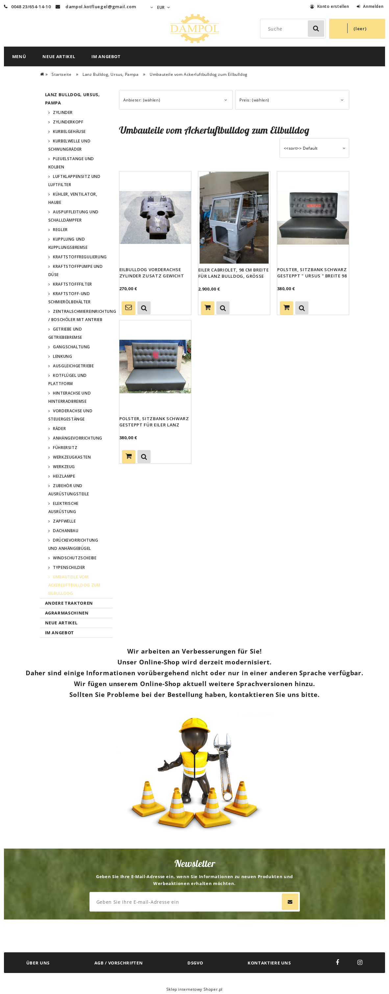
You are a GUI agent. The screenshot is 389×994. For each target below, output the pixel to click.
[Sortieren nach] (314, 148)
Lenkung (62, 356)
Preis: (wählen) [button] (254, 100)
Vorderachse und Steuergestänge (70, 415)
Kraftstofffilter (72, 284)
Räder (59, 428)
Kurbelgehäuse (69, 131)
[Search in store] (294, 28)
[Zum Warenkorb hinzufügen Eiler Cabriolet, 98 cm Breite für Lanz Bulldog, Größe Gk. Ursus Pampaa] (207, 308)
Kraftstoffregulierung (80, 257)
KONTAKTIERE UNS (269, 963)
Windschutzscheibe (74, 558)
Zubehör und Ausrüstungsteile (68, 490)
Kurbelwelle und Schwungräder (69, 145)
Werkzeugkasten (72, 457)
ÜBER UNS (38, 963)
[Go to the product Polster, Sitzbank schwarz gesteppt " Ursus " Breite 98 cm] (313, 217)
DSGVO (195, 963)
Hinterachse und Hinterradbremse (69, 397)
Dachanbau (65, 530)
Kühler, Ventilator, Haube (72, 198)
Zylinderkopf (68, 122)
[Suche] (316, 28)
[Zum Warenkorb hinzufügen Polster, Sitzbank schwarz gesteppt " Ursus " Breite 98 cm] (286, 308)
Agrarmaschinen (67, 613)
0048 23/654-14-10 (27, 7)
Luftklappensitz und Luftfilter (74, 180)
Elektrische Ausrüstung (63, 507)
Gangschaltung (71, 347)
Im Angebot (59, 633)
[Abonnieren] (290, 902)
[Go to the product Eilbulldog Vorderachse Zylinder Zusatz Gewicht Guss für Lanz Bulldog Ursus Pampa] (155, 217)
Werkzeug (64, 466)
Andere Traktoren (69, 603)
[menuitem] (19, 56)
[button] (144, 307)
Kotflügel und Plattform (67, 379)
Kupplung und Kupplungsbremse (68, 243)
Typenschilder (69, 567)
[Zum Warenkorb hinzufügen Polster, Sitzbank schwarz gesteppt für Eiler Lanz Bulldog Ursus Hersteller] (128, 457)
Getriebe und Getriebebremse (65, 333)
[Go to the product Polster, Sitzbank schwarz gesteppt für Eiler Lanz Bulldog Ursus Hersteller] (155, 366)
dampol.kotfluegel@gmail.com (100, 7)
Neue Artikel (61, 623)
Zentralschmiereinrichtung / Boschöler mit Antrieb (80, 315)
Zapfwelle (64, 521)
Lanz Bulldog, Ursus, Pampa (72, 99)
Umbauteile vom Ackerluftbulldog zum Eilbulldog (74, 585)
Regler (60, 229)
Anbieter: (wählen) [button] (141, 100)
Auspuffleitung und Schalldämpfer (73, 216)
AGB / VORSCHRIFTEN (118, 963)
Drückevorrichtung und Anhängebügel (73, 544)
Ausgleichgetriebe (73, 366)
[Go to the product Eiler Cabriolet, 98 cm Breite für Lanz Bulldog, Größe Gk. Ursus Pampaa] (234, 217)
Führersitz (65, 447)
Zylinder (63, 112)
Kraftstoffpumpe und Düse (75, 270)
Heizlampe (64, 476)
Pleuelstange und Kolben (71, 163)
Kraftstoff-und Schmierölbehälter (69, 298)
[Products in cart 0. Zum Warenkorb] (357, 29)
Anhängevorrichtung (77, 438)
